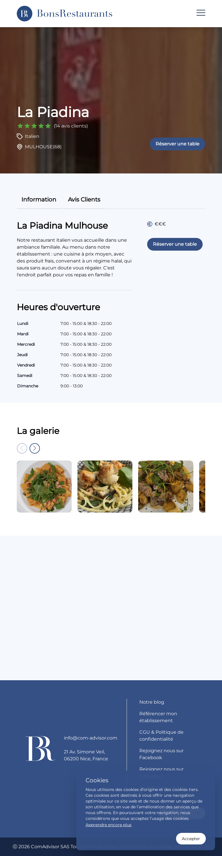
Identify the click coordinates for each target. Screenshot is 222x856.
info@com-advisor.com (90, 738)
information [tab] (38, 199)
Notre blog (151, 702)
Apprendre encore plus (109, 824)
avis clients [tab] (84, 199)
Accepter (191, 838)
